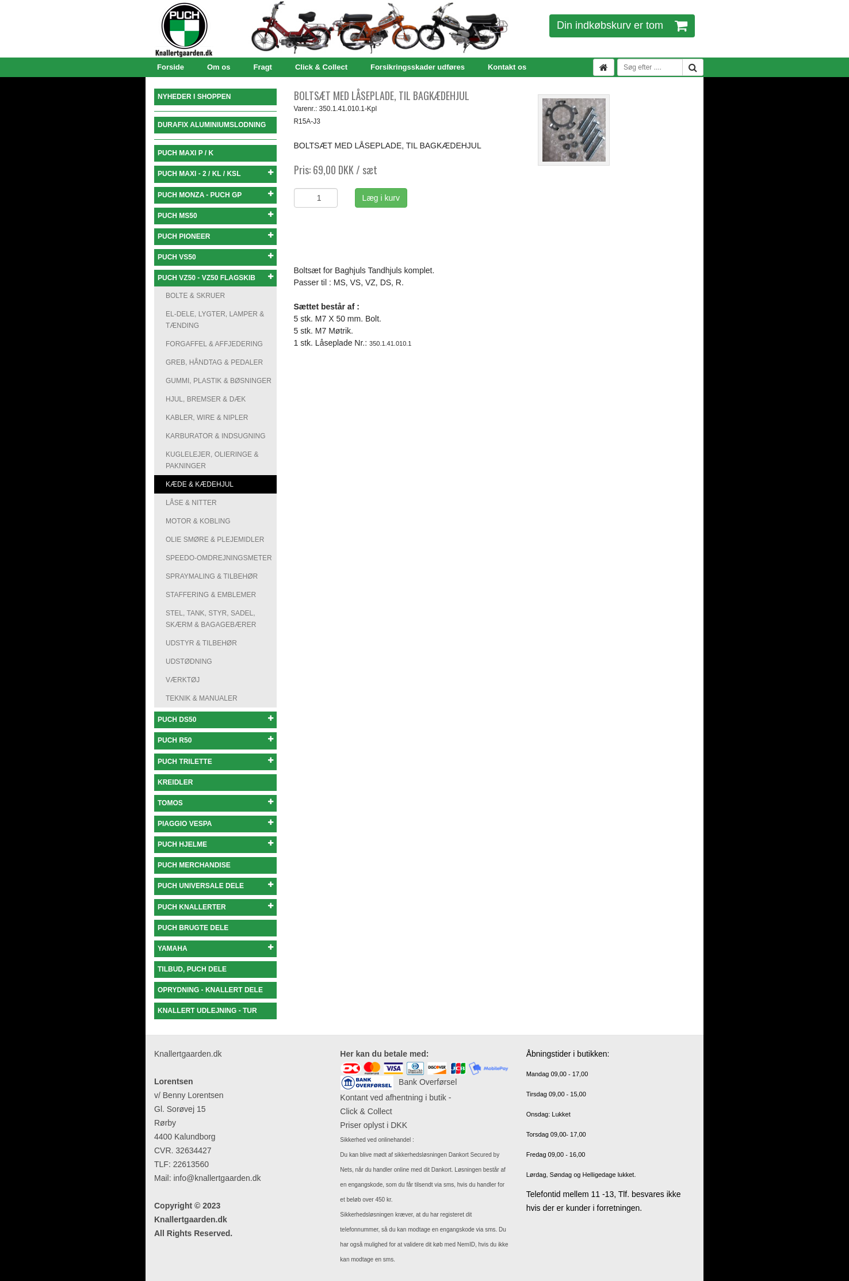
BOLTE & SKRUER (195, 296)
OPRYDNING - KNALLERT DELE (210, 990)
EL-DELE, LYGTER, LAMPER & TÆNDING (215, 320)
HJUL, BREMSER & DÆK (206, 399)
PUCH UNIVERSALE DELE (215, 885)
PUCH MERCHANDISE (194, 865)
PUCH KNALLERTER (215, 907)
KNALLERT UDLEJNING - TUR (207, 1011)
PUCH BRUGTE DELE (193, 928)
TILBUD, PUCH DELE (192, 969)
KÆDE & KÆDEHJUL (200, 484)
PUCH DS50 (215, 719)
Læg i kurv (381, 197)
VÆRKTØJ (183, 680)
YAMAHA (215, 948)
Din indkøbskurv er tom (622, 25)
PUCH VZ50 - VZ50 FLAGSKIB (215, 277)
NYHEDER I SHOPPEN (194, 97)
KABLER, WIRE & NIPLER (207, 418)
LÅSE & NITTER (191, 503)
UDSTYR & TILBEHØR (201, 643)
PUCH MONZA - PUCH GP (215, 194)
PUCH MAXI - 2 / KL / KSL (215, 173)
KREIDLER (175, 782)
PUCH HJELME (215, 844)
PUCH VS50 (215, 257)
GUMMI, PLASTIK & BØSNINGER (218, 381)
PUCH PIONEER (215, 236)
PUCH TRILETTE (215, 761)
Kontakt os (507, 67)
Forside (170, 67)
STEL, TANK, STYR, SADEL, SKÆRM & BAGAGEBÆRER (211, 619)
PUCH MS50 (215, 215)
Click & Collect (321, 67)
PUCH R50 (215, 740)
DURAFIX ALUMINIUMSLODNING (212, 125)
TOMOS (215, 802)
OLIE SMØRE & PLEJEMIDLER (215, 540)
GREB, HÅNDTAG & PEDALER (214, 362)
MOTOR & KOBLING (198, 521)
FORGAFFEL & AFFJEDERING (214, 344)
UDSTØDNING (189, 661)
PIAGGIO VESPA (215, 823)
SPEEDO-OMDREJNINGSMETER (219, 558)
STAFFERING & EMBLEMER (211, 595)
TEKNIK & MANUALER (202, 698)
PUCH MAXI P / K (185, 153)
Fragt (262, 67)
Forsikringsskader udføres (417, 67)
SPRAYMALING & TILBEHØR (212, 576)
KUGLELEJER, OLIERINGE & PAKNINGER (212, 460)
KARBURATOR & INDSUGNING (216, 436)
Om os (218, 67)
